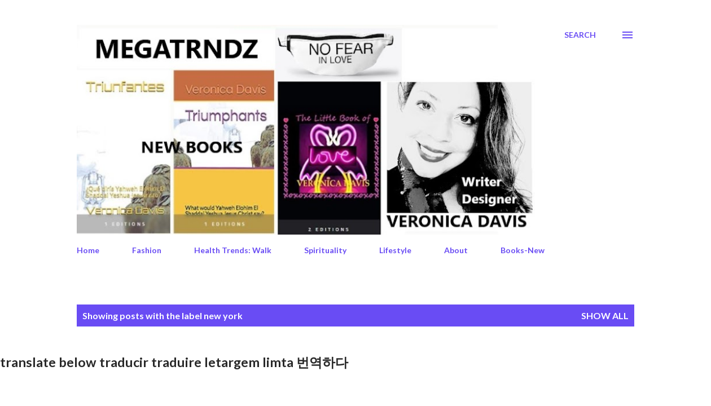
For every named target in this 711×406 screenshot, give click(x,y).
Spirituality (325, 250)
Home (88, 250)
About (456, 250)
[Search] (580, 35)
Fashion (146, 250)
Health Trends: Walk (232, 250)
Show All (605, 315)
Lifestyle (395, 250)
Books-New (523, 250)
